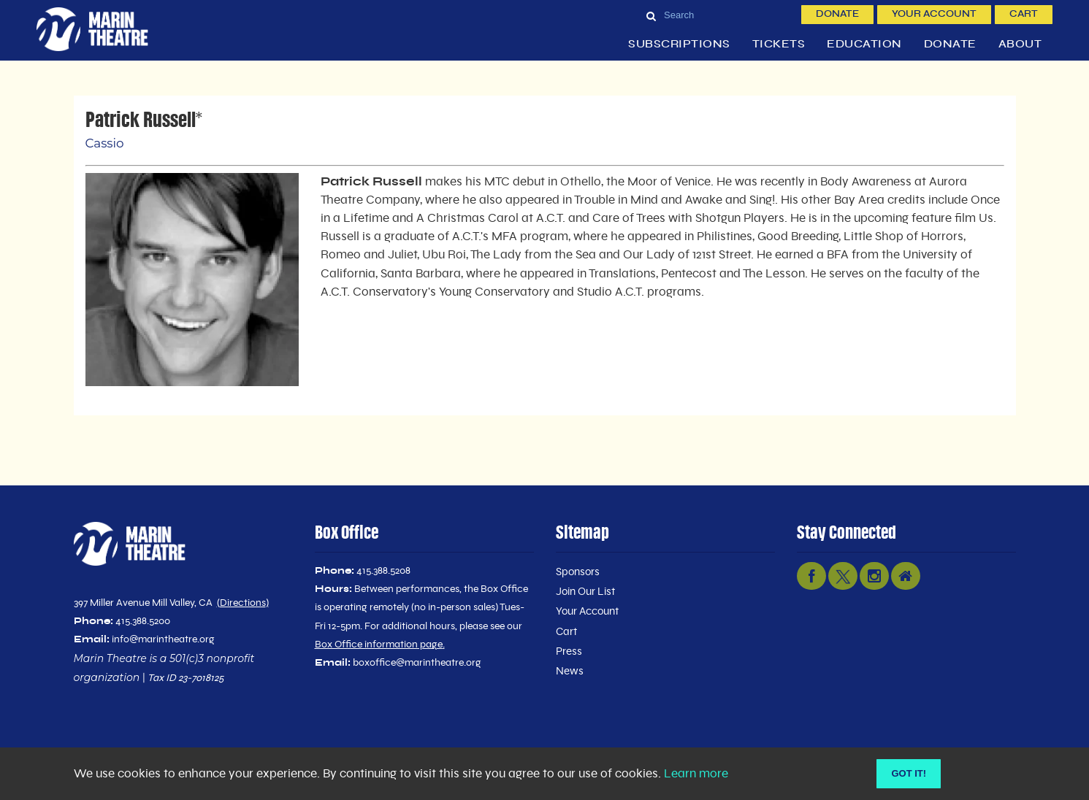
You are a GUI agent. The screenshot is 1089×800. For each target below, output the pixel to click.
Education (864, 44)
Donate (837, 14)
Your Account (934, 14)
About (1020, 44)
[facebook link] (811, 576)
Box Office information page (379, 644)
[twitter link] (842, 576)
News (570, 671)
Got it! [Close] (908, 773)
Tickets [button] (779, 44)
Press (569, 651)
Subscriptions (679, 44)
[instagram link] (874, 576)
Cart (1023, 14)
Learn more (696, 774)
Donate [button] (950, 44)
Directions (243, 603)
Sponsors (578, 571)
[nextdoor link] (905, 576)
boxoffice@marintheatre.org (417, 663)
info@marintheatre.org (163, 639)
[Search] (718, 14)
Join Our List (585, 591)
